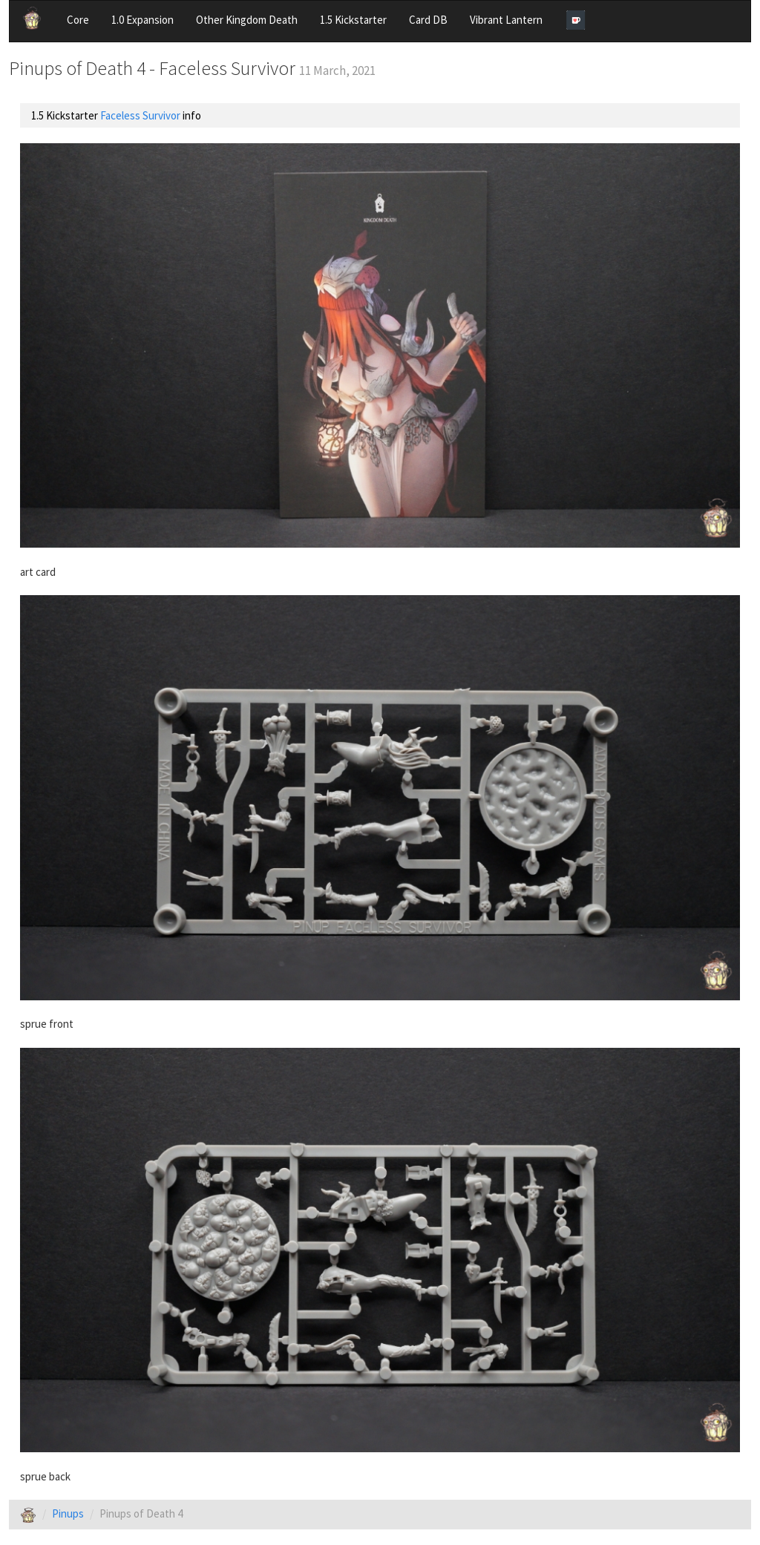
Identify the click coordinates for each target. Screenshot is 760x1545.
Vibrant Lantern (506, 20)
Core (78, 20)
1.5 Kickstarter (353, 20)
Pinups (68, 1513)
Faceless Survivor (140, 115)
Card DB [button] (428, 20)
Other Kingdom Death (247, 20)
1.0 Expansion (142, 20)
